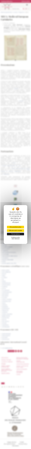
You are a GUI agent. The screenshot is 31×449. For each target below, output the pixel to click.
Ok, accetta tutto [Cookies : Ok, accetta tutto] (15, 227)
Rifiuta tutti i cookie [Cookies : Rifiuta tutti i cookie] (15, 230)
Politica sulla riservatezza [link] (15, 238)
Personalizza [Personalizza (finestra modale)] (15, 234)
